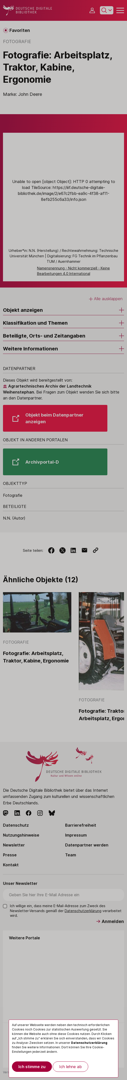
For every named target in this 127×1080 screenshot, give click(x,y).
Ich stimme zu (31, 1066)
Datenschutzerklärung (89, 1043)
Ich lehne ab (70, 1066)
